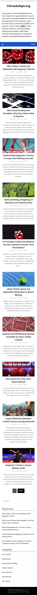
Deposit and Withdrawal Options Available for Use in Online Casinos (18, 337)
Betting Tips (6, 559)
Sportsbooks (6, 577)
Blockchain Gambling (9, 563)
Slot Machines (7, 572)
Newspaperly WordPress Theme (18, 592)
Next (21, 491)
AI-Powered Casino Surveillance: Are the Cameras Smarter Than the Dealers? (19, 244)
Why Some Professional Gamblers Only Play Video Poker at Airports (18, 113)
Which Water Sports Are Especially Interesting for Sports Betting (18, 292)
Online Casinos (7, 568)
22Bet (23, 26)
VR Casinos (6, 581)
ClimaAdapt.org (18, 6)
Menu (33, 44)
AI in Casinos (6, 554)
